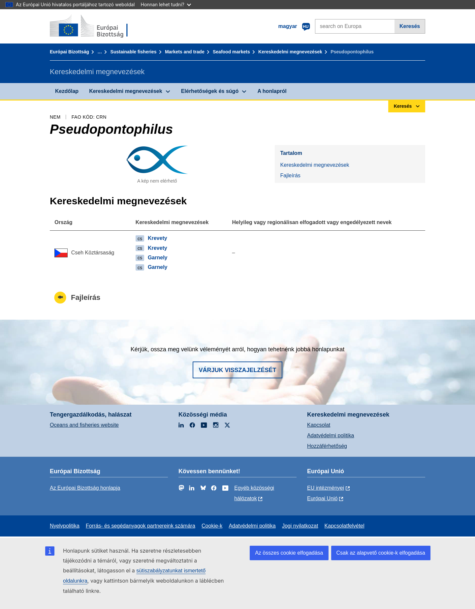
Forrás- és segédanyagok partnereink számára (140, 526)
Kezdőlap (67, 91)
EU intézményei (325, 488)
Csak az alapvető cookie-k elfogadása (381, 553)
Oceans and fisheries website (84, 425)
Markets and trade (185, 51)
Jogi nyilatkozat (300, 526)
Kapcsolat (318, 425)
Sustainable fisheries (134, 51)
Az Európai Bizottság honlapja (85, 488)
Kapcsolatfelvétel (344, 526)
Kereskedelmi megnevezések (290, 51)
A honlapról (271, 91)
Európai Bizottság (69, 51)
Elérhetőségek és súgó (209, 91)
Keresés (409, 26)
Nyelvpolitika (64, 526)
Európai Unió (322, 498)
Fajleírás (290, 175)
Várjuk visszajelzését (237, 370)
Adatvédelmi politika (330, 435)
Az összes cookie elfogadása (289, 553)
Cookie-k (212, 526)
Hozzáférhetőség (327, 446)
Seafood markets (231, 51)
